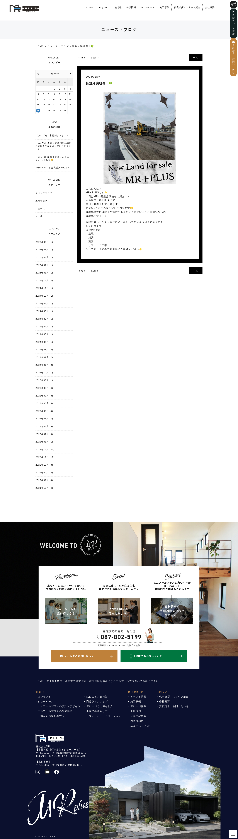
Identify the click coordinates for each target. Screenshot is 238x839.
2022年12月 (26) (45, 449)
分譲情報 (131, 7)
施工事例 (164, 7)
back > (95, 57)
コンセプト (44, 696)
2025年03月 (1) (44, 257)
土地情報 (117, 7)
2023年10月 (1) (44, 372)
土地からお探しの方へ (51, 716)
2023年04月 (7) (44, 418)
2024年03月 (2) (44, 349)
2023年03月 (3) (44, 426)
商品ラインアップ (97, 701)
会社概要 (210, 7)
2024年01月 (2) (44, 365)
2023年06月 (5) (44, 403)
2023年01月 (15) (45, 442)
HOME (89, 7)
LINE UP (102, 7)
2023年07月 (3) (44, 396)
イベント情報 (138, 696)
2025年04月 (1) (44, 249)
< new (81, 57)
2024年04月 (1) (44, 342)
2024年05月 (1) (44, 334)
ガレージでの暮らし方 (99, 706)
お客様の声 (137, 721)
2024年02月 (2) (44, 357)
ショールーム (148, 7)
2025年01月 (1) (44, 273)
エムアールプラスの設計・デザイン (59, 706)
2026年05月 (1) (44, 242)
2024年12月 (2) (44, 280)
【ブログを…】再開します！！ (52, 135)
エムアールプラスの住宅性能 (55, 711)
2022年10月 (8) (44, 465)
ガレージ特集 (138, 706)
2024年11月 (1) (44, 288)
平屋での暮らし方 (97, 711)
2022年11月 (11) (45, 457)
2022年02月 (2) (44, 472)
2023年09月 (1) (44, 380)
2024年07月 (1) (44, 319)
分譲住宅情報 (138, 716)
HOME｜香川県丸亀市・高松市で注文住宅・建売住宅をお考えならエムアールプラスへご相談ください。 (98, 681)
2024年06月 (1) (44, 326)
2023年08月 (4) (44, 388)
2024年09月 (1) (44, 303)
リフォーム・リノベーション (103, 716)
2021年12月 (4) (44, 488)
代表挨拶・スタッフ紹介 (187, 7)
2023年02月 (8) (44, 434)
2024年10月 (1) (44, 296)
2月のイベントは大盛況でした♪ (52, 167)
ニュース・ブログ (141, 726)
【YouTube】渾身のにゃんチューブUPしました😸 (54, 158)
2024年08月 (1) (44, 311)
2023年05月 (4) (44, 411)
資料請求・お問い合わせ (174, 706)
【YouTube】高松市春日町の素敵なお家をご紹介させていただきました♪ (54, 146)
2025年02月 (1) (44, 265)
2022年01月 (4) (44, 480)
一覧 (195, 57)
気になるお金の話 (97, 696)
